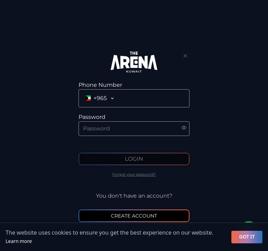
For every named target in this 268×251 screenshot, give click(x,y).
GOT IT (247, 237)
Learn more (19, 241)
